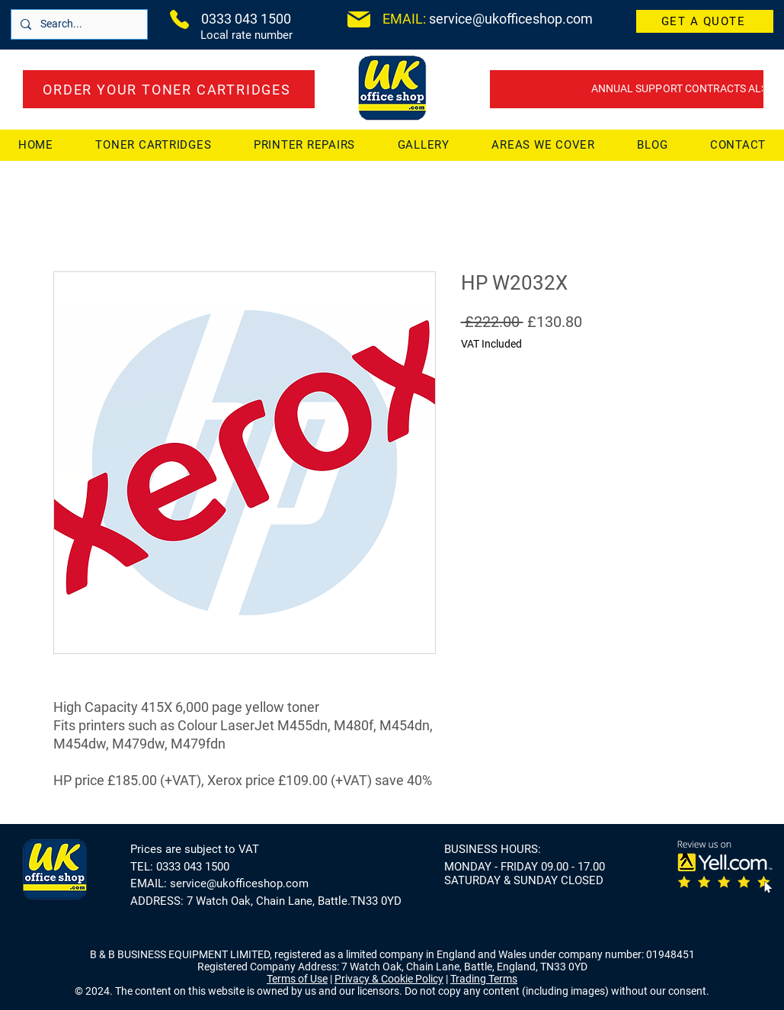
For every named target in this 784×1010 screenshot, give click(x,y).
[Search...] (77, 24)
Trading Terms (483, 979)
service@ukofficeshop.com (239, 883)
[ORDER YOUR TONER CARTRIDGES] (169, 89)
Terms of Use (297, 979)
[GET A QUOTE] (704, 21)
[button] (543, 144)
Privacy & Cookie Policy (388, 979)
